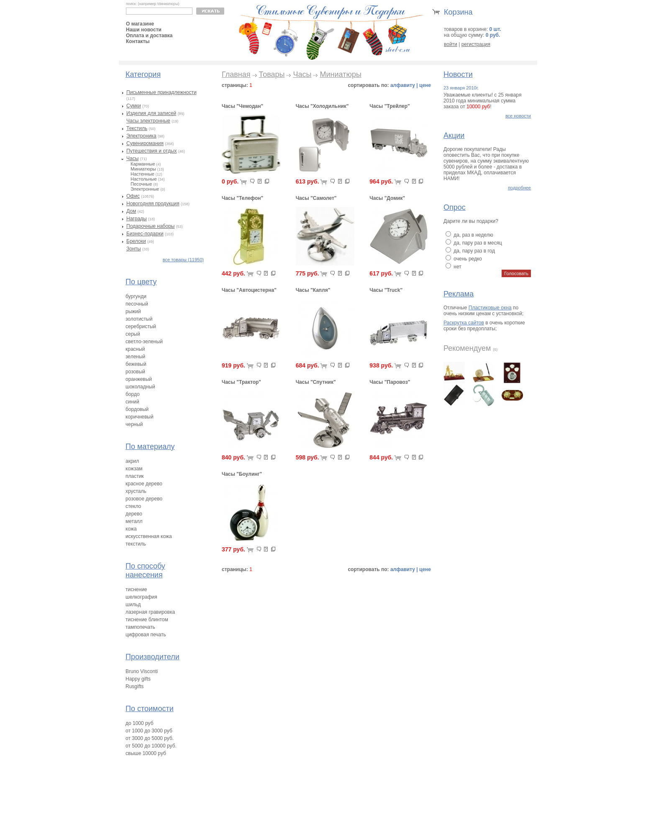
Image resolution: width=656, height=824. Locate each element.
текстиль (136, 544)
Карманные (143, 163)
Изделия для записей (151, 113)
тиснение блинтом (147, 619)
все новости (518, 115)
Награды (136, 219)
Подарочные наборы (150, 226)
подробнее (519, 187)
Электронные (145, 188)
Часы (132, 158)
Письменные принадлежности (161, 92)
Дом (131, 211)
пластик (135, 476)
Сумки (133, 106)
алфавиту (402, 85)
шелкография (141, 597)
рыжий (133, 311)
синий (132, 402)
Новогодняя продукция (152, 204)
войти (450, 44)
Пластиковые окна (490, 308)
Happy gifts (138, 679)
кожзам (134, 469)
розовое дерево (144, 499)
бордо (133, 394)
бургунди (136, 296)
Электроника (141, 136)
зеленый (135, 357)
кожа (131, 529)
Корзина (458, 12)
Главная (236, 74)
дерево (134, 514)
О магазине (140, 24)
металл (134, 521)
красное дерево (144, 484)
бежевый (136, 364)
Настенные (142, 173)
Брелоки (136, 241)
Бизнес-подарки (145, 234)
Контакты (138, 41)
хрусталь (136, 491)
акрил (132, 461)
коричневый (140, 417)
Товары (272, 74)
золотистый (139, 319)
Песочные (141, 183)
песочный (137, 304)
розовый (135, 372)
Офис (133, 196)
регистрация (475, 44)
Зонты (133, 249)
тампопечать (140, 627)
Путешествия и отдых (151, 151)
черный (134, 424)
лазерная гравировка (150, 612)
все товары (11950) (183, 259)
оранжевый (139, 379)
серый (133, 334)
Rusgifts (135, 686)
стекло (133, 506)
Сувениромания (145, 143)
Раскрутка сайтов (463, 323)
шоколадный (140, 387)
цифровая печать (146, 635)
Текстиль (136, 128)
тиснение (136, 589)
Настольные (144, 178)
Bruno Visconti (142, 671)
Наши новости (143, 30)
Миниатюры (143, 168)
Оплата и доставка (149, 35)
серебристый (141, 326)
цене (425, 85)
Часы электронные (148, 121)
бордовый (137, 409)
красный (135, 349)
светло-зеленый (144, 341)
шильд (133, 604)
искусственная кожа (149, 536)
